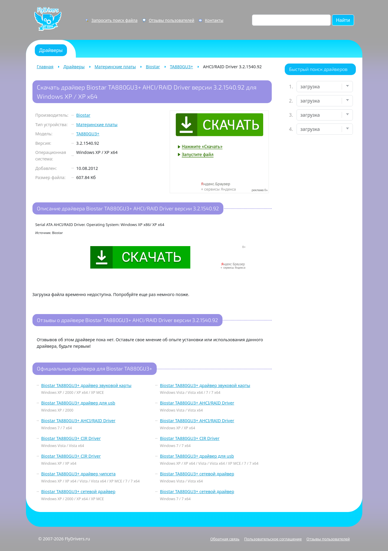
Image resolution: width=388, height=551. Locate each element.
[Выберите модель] (325, 115)
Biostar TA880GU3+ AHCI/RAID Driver (197, 403)
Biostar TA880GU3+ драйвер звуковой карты (86, 385)
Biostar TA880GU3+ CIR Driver (71, 438)
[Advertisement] (320, 232)
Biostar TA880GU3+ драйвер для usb (78, 403)
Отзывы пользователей (171, 20)
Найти (343, 20)
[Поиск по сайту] (291, 20)
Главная (45, 66)
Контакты (214, 20)
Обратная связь (224, 539)
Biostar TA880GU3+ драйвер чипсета (78, 474)
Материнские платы (115, 66)
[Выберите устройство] (325, 86)
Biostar (153, 66)
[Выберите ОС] (325, 129)
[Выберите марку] (325, 100)
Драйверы (74, 66)
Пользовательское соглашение (273, 539)
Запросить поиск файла (114, 20)
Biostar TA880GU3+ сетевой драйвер (197, 474)
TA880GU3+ (181, 66)
